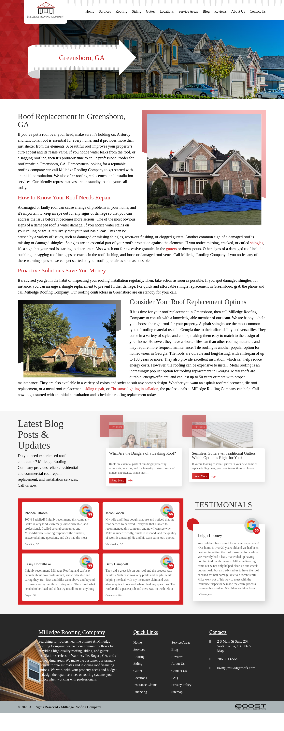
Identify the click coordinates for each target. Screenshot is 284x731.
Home (89, 11)
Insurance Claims (145, 703)
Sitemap (177, 710)
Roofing (121, 11)
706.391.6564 (228, 676)
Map (220, 668)
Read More (118, 500)
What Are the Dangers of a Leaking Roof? (142, 473)
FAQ (174, 695)
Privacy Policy (181, 703)
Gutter (150, 11)
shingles (256, 243)
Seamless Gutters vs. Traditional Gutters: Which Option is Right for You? (224, 475)
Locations (167, 11)
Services (105, 11)
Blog (206, 11)
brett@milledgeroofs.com (237, 685)
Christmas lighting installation (134, 389)
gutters (171, 249)
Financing (140, 710)
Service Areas (188, 11)
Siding (136, 11)
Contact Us (258, 11)
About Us (238, 11)
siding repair (94, 389)
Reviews (220, 11)
